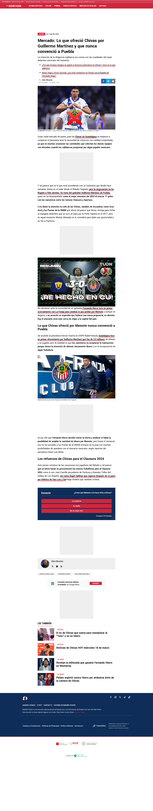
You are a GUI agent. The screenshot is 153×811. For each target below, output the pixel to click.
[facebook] (111, 697)
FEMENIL (57, 6)
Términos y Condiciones (31, 726)
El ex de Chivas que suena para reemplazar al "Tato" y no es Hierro (81, 634)
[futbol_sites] (100, 726)
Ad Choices (79, 726)
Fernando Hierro (64, 574)
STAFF (39, 705)
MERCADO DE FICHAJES (88, 6)
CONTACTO (48, 705)
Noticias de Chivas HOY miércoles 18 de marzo (82, 648)
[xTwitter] (120, 697)
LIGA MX (48, 6)
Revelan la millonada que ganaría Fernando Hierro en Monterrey (84, 664)
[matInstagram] (115, 697)
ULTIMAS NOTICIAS (35, 6)
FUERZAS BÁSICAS (70, 6)
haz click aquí (79, 712)
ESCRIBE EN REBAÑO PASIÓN (64, 705)
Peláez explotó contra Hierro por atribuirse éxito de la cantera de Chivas (85, 679)
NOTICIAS (102, 6)
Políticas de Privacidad (50, 726)
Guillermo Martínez (82, 574)
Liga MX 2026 (54, 34)
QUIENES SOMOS (28, 705)
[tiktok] (129, 697)
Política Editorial (67, 726)
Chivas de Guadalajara (86, 136)
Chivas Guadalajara (46, 574)
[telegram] (124, 697)
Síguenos (95, 583)
